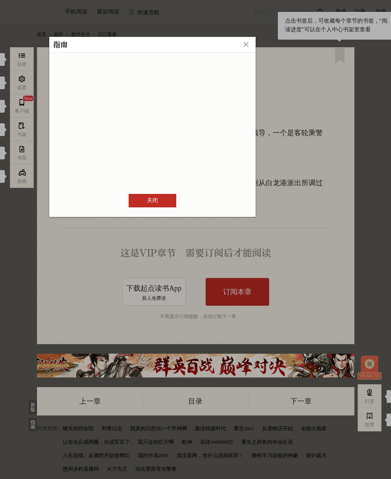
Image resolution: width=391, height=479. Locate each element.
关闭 (152, 200)
